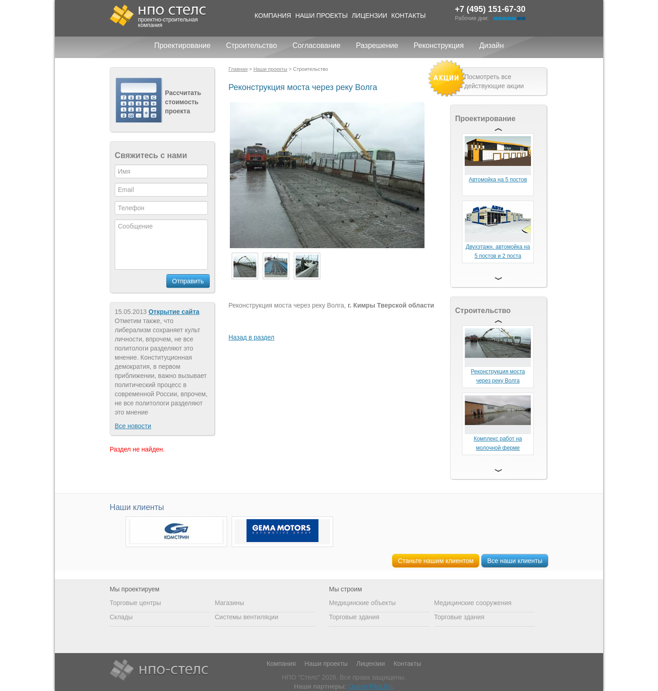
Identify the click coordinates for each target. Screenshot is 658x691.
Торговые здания (354, 617)
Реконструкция (439, 45)
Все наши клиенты (514, 560)
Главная (238, 69)
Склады (121, 617)
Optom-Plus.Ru (370, 686)
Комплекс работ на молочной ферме (498, 443)
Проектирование (182, 45)
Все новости (133, 426)
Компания (273, 15)
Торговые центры (135, 602)
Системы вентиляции (246, 617)
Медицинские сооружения (472, 602)
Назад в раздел (251, 337)
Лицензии (369, 15)
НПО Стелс (159, 670)
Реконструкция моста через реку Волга (498, 376)
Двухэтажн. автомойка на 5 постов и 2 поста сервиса (498, 256)
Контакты (408, 15)
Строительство (251, 45)
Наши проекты (321, 15)
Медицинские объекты (362, 602)
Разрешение (377, 45)
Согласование (316, 45)
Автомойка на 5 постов (498, 179)
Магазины (229, 602)
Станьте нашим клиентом (436, 560)
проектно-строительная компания (168, 22)
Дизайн (491, 45)
